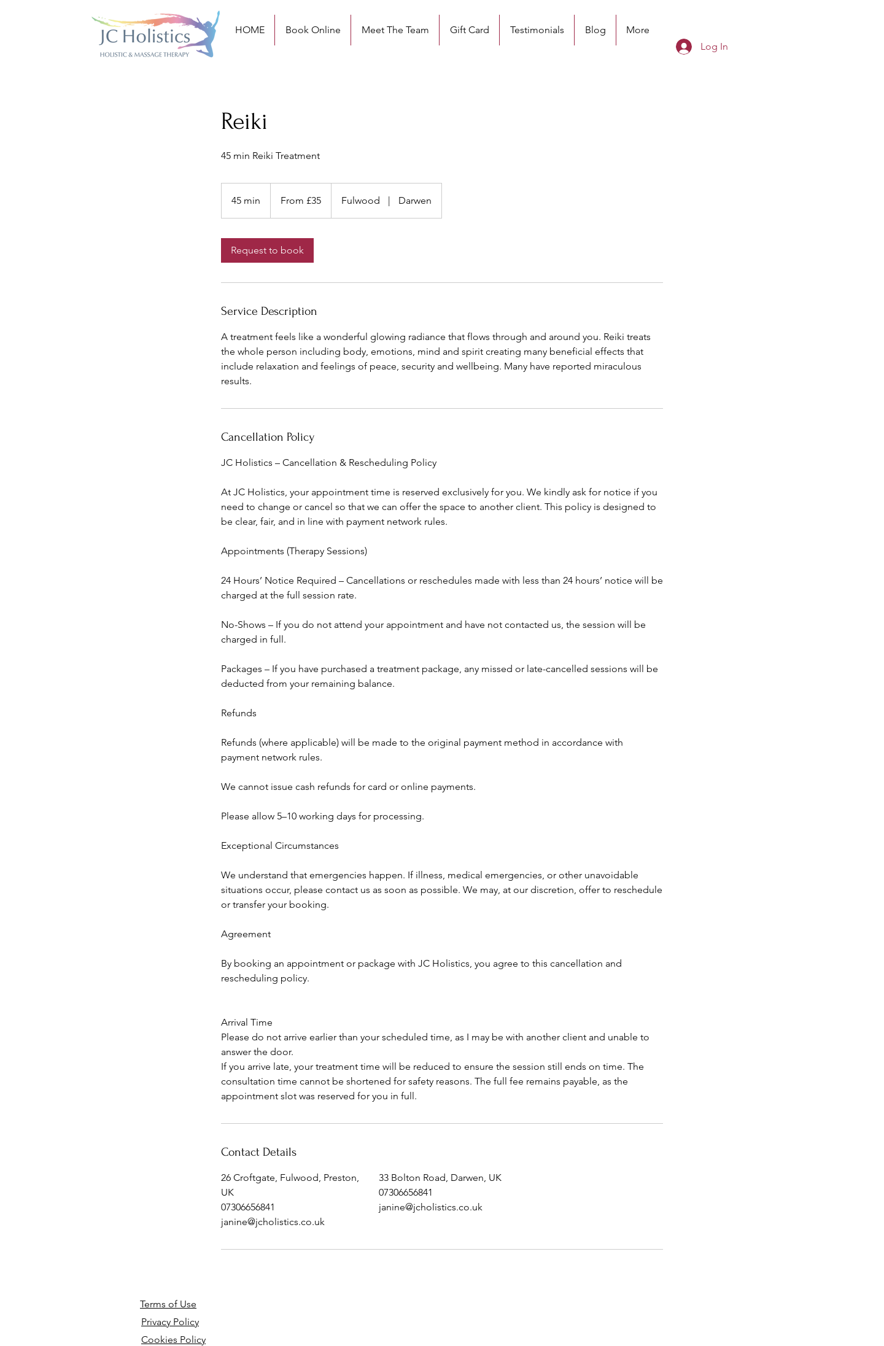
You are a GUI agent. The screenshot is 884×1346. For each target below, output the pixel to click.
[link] (267, 250)
